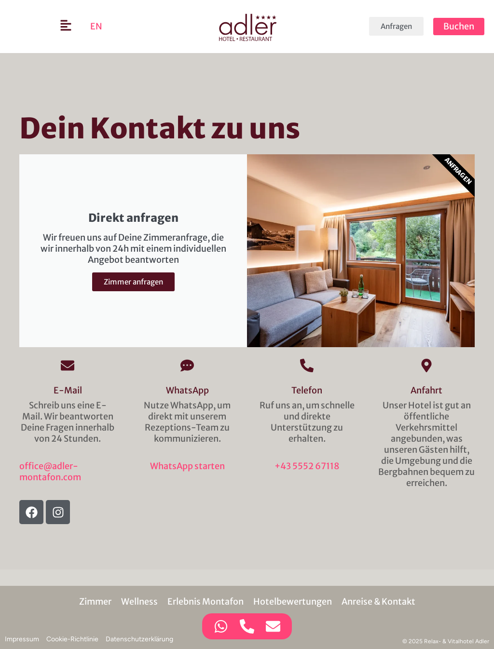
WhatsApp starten (187, 466)
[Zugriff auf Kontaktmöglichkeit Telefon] (247, 626)
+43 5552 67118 (307, 466)
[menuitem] (96, 26)
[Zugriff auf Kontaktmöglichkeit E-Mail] (273, 626)
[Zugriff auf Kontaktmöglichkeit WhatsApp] (221, 626)
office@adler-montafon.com (50, 471)
